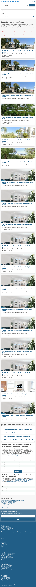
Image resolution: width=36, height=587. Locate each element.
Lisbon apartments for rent (6, 580)
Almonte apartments (5, 567)
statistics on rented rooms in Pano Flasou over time (12, 456)
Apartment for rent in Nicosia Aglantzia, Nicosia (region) (15, 164)
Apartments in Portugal (6, 556)
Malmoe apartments (5, 555)
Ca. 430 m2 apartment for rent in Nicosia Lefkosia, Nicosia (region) (17, 183)
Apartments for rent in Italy (6, 565)
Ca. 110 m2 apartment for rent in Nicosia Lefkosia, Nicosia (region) (17, 310)
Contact (2, 539)
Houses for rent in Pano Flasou (7, 503)
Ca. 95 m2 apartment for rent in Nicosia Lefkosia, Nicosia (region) (17, 225)
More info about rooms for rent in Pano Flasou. (16, 29)
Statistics (3, 545)
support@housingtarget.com (7, 528)
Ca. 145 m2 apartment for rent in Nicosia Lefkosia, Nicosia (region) (17, 246)
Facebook (2, 535)
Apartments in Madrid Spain (7, 557)
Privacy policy (4, 543)
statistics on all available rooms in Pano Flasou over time (18, 454)
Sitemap (3, 546)
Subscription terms (5, 542)
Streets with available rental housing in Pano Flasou (12, 500)
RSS (2, 547)
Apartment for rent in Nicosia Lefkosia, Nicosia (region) (15, 142)
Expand (17, 471)
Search (32, 5)
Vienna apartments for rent (6, 550)
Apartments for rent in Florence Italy (8, 553)
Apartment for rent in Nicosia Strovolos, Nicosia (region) (15, 53)
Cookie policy (4, 544)
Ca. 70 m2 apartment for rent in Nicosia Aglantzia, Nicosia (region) (17, 161)
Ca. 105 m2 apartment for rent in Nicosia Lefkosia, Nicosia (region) (17, 140)
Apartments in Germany (6, 578)
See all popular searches (7, 507)
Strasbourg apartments (6, 559)
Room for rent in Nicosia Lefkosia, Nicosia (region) (14, 396)
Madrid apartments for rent (6, 571)
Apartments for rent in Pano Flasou (8, 502)
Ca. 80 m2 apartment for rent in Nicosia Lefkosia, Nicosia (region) (17, 204)
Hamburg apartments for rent (7, 552)
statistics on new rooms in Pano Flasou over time (16, 455)
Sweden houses (4, 563)
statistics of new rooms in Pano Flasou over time (21, 480)
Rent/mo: (4, 55)
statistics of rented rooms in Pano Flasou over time (16, 481)
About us (3, 538)
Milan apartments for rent (6, 566)
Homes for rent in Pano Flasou (7, 504)
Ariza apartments (4, 581)
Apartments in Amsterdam (6, 585)
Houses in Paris (4, 576)
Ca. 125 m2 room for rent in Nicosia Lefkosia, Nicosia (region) (16, 394)
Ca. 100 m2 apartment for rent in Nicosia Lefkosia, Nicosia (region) (17, 267)
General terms (4, 541)
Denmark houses (4, 558)
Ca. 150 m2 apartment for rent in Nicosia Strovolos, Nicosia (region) (17, 96)
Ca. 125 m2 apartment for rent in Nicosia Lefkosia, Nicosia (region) (17, 288)
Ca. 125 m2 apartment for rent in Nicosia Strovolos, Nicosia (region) (17, 51)
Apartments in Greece (5, 564)
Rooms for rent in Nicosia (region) (8, 505)
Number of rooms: (6, 56)
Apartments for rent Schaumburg (8, 584)
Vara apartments (4, 568)
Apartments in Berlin (5, 579)
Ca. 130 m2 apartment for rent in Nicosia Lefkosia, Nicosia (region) (17, 373)
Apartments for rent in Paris (6, 582)
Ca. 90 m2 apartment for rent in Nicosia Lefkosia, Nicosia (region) (17, 331)
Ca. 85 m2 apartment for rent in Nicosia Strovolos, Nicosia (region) (17, 73)
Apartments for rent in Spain (7, 554)
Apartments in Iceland (5, 573)
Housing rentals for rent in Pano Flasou (9, 501)
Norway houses (4, 570)
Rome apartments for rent (6, 569)
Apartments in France (5, 577)
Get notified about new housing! (32, 1)
